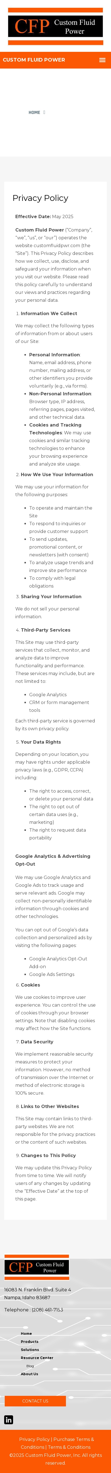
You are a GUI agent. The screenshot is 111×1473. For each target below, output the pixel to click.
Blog (30, 1366)
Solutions (30, 1350)
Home (34, 112)
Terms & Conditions (69, 1447)
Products (29, 1342)
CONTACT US (35, 1401)
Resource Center (37, 1358)
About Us (29, 1374)
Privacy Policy (34, 1439)
